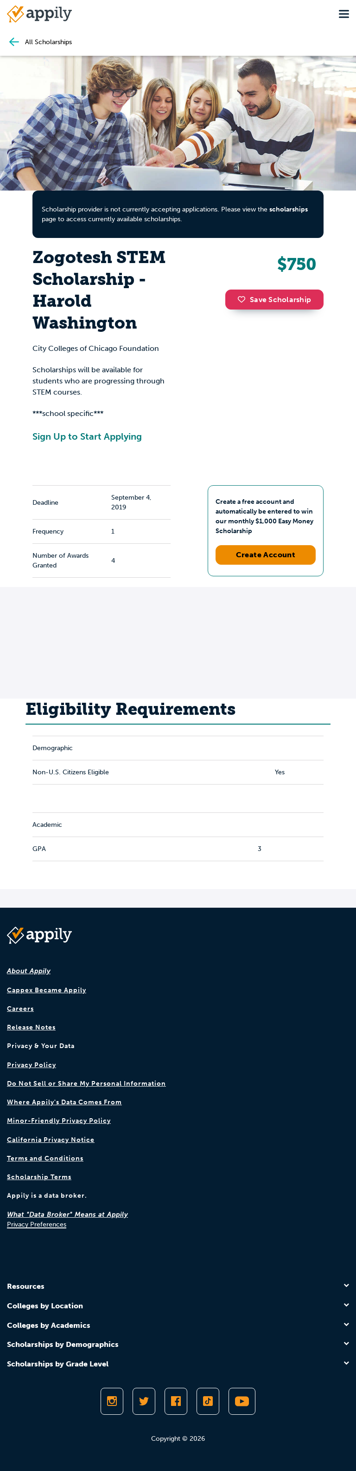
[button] (244, 299)
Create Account (266, 554)
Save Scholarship (274, 299)
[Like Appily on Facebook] (176, 1401)
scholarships (288, 209)
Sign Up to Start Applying (87, 436)
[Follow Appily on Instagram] (112, 1401)
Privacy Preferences (36, 1224)
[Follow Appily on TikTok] (208, 1401)
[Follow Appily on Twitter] (144, 1401)
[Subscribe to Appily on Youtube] (242, 1401)
